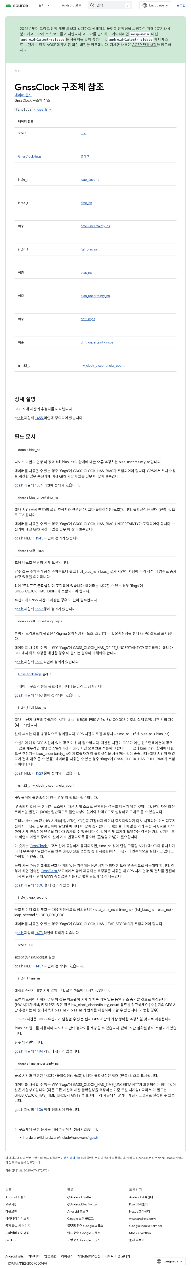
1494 (39, 1051)
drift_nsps (88, 319)
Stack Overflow (140, 1233)
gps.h (43, 109)
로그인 (181, 5)
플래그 (85, 156)
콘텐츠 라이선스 (70, 1158)
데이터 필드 (23, 95)
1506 (39, 1110)
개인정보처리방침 (89, 1256)
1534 (39, 485)
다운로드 (11, 1211)
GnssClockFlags (30, 156)
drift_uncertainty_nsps (97, 342)
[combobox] (110, 5)
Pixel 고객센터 (138, 1204)
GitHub (10, 1240)
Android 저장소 (15, 1197)
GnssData (49, 871)
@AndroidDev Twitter (82, 1204)
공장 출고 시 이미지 (18, 1226)
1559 (39, 609)
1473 (39, 933)
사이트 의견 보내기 (117, 1256)
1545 (40, 538)
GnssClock (39, 846)
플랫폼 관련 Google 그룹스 (85, 1226)
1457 (40, 966)
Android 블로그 (77, 1211)
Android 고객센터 (141, 1197)
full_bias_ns (89, 249)
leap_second (90, 180)
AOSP (18, 71)
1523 (40, 773)
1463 (39, 695)
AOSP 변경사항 (144, 45)
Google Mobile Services (145, 1226)
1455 (39, 418)
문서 (42, 5)
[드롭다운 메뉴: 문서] (50, 5)
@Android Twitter (79, 1197)
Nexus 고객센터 (139, 1211)
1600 (39, 885)
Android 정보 (14, 1256)
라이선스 (67, 1256)
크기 (83, 133)
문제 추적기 (136, 1240)
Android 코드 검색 (75, 5)
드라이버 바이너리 (17, 1233)
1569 (39, 662)
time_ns (86, 203)
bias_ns (86, 273)
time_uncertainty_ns (95, 226)
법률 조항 (50, 1256)
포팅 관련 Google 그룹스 (83, 1240)
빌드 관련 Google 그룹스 (83, 1233)
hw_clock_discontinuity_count (103, 366)
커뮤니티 (34, 1256)
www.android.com (142, 1219)
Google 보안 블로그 (80, 1219)
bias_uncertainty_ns (95, 296)
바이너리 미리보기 (17, 1219)
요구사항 (11, 1204)
